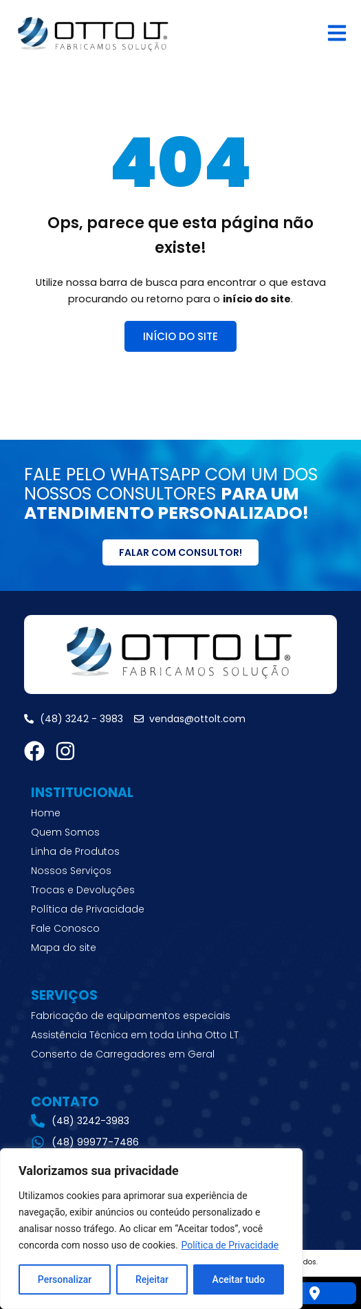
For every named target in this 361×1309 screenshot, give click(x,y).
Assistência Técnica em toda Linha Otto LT (135, 1035)
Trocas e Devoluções (83, 890)
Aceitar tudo (238, 1279)
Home (46, 813)
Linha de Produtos (75, 851)
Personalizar (64, 1279)
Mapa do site (63, 947)
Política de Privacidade (229, 1245)
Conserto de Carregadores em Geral (123, 1054)
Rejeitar (151, 1279)
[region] (151, 1228)
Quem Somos (65, 832)
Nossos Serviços (71, 870)
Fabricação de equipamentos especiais (130, 1015)
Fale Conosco (65, 928)
